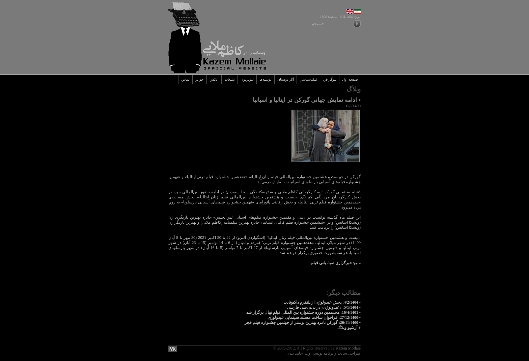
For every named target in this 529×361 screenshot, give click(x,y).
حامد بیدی (294, 353)
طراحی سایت (349, 353)
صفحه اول (350, 79)
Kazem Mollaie (348, 348)
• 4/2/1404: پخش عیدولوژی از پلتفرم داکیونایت (322, 302)
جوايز (199, 79)
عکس (214, 79)
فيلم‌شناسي (308, 79)
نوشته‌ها (265, 79)
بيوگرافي (329, 79)
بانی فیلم (318, 262)
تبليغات (229, 79)
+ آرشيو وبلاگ (349, 327)
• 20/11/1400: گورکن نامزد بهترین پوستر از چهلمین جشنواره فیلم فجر (303, 322)
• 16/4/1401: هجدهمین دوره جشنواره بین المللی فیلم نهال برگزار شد (303, 312)
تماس (185, 79)
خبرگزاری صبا (340, 262)
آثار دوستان (285, 79)
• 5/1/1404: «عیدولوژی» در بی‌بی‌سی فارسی (324, 307)
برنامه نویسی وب (319, 353)
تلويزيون (247, 79)
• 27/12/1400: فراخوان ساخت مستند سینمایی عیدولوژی (314, 317)
